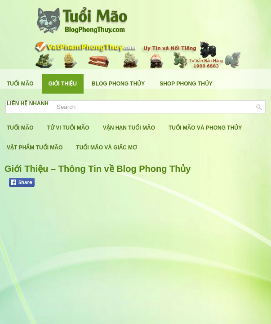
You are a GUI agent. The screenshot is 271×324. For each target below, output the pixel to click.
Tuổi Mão (20, 84)
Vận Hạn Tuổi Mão (129, 128)
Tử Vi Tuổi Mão (68, 128)
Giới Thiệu (63, 84)
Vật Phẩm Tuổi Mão (34, 147)
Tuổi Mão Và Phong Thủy (205, 128)
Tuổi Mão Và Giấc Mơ (106, 147)
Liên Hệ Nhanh (28, 103)
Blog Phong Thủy (118, 84)
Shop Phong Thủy (186, 84)
